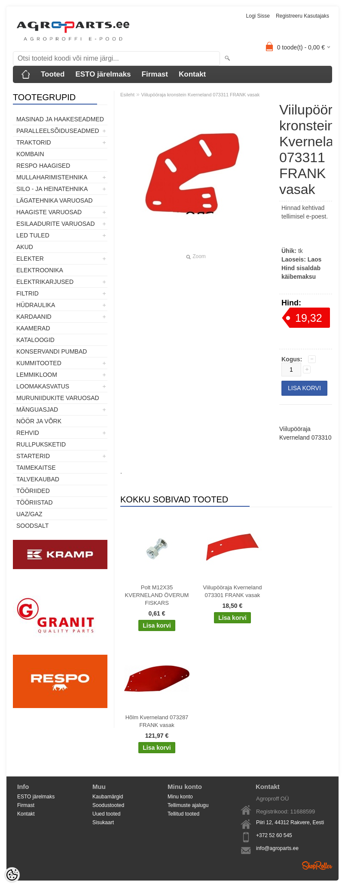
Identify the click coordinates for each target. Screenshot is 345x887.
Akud (24, 246)
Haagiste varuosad (49, 212)
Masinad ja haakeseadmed (60, 119)
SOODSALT (32, 525)
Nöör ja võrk (38, 421)
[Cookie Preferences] (12, 875)
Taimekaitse (36, 467)
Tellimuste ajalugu (188, 805)
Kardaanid (34, 316)
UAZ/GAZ (29, 514)
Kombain (30, 154)
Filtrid (27, 293)
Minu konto (180, 797)
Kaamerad (33, 328)
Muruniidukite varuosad (57, 397)
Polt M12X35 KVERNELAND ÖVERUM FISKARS (157, 595)
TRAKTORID (33, 142)
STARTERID (33, 456)
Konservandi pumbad (51, 351)
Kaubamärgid (107, 797)
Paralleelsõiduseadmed (57, 130)
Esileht (127, 94)
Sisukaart (103, 822)
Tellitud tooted (183, 814)
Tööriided (33, 490)
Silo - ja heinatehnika (52, 188)
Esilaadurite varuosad (55, 223)
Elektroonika (39, 270)
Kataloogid (35, 339)
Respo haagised (43, 165)
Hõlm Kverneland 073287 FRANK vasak (157, 721)
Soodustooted (108, 805)
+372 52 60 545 (274, 835)
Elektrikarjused (44, 281)
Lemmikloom (36, 374)
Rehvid (27, 432)
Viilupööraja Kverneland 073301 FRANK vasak (232, 591)
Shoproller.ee (317, 865)
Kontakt (192, 74)
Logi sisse (258, 16)
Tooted (52, 74)
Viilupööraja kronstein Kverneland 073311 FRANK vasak (200, 94)
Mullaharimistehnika (52, 177)
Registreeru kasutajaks (302, 16)
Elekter (30, 258)
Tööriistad (34, 502)
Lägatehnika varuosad (54, 200)
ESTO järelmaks (103, 74)
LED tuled (32, 235)
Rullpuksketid (41, 444)
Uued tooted (106, 814)
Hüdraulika (35, 305)
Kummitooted (38, 363)
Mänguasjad (37, 409)
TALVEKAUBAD (37, 479)
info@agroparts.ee (277, 848)
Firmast (155, 74)
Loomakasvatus (42, 386)
